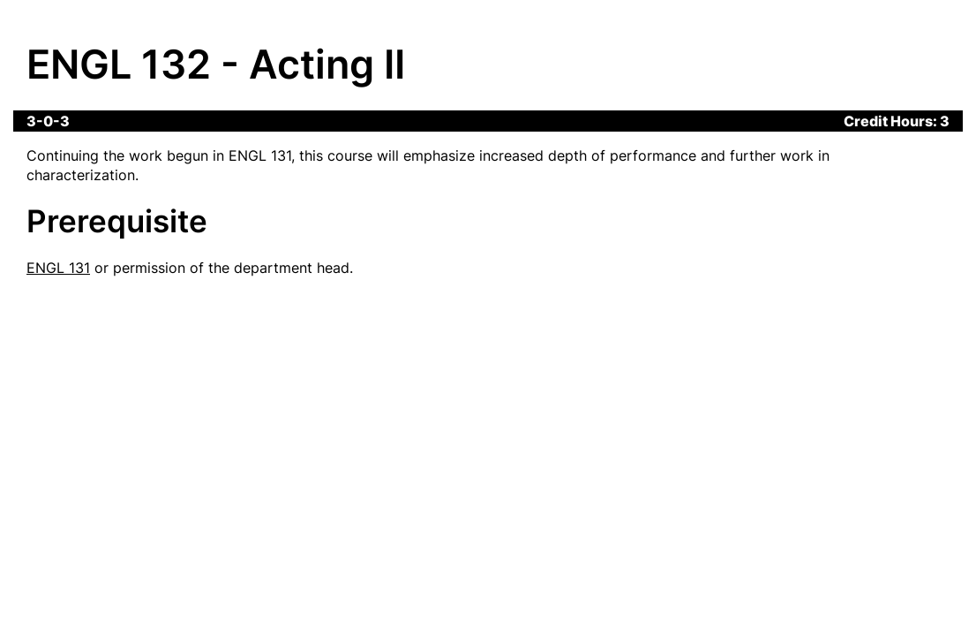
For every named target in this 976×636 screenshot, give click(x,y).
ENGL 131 (58, 267)
